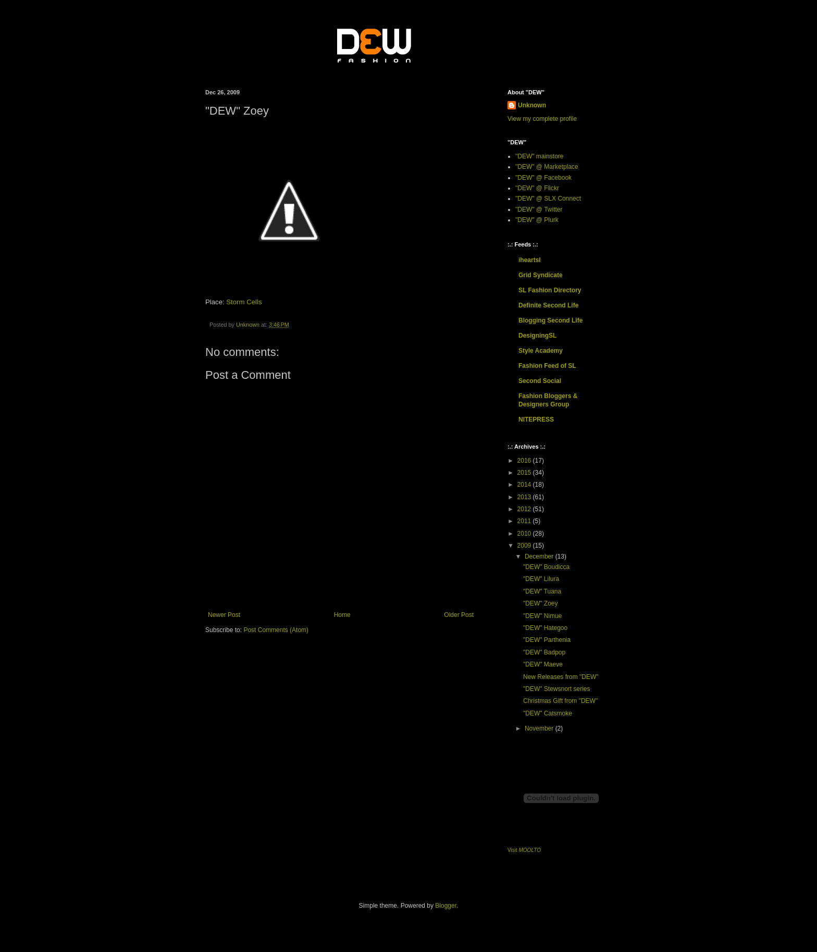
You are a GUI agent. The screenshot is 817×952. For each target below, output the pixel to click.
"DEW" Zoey (540, 603)
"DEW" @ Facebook (543, 177)
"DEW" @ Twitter (539, 209)
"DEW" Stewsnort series (556, 689)
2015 (525, 472)
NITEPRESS (536, 419)
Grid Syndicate (540, 275)
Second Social (539, 381)
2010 (525, 533)
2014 (525, 484)
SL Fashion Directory (549, 290)
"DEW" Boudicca (546, 567)
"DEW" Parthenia (547, 640)
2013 (525, 497)
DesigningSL (537, 335)
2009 (525, 545)
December (540, 556)
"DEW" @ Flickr (537, 188)
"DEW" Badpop (544, 652)
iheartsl (529, 260)
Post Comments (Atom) (275, 630)
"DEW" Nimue (542, 616)
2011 (525, 521)
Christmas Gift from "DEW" (560, 700)
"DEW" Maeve (543, 664)
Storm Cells (244, 302)
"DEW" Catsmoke (547, 713)
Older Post (459, 615)
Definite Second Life (548, 305)
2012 (525, 509)
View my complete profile (542, 118)
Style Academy (540, 350)
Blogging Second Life (550, 320)
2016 (525, 460)
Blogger (445, 905)
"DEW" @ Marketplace (546, 166)
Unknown (532, 105)
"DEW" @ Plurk (537, 220)
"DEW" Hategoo (545, 628)
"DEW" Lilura (541, 579)
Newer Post (224, 615)
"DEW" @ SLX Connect (548, 198)
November (540, 728)
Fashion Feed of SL (547, 365)
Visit (524, 850)
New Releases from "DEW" (561, 677)
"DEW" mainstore (539, 156)
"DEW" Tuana (542, 591)
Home (342, 615)
